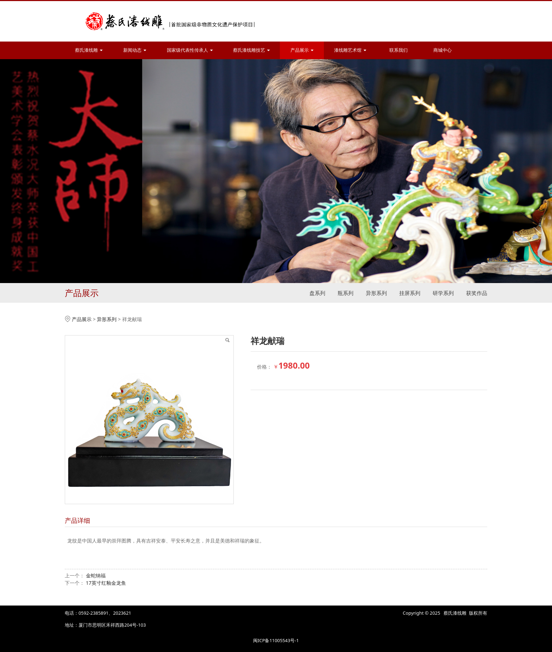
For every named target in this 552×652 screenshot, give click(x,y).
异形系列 (376, 292)
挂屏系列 (409, 292)
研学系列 (443, 292)
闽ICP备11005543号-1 (276, 640)
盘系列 (317, 292)
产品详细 (77, 520)
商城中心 (442, 50)
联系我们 (398, 50)
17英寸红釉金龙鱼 (106, 582)
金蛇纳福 (96, 575)
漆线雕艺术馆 (350, 50)
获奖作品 (476, 292)
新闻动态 (134, 50)
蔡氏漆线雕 (88, 50)
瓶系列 (345, 292)
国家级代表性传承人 (190, 50)
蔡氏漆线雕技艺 (251, 50)
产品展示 (301, 50)
